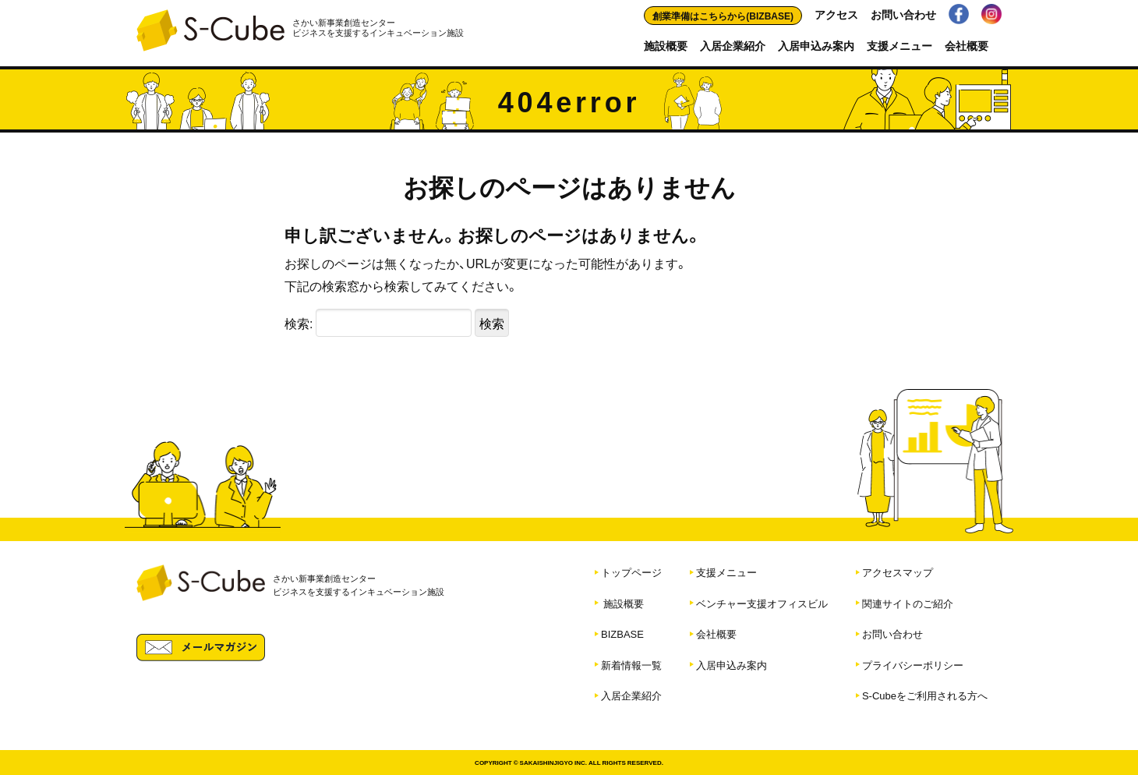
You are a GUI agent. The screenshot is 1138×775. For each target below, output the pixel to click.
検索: (298, 322)
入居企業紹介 (732, 45)
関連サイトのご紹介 (907, 603)
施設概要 (665, 45)
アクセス (836, 14)
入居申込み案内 (816, 45)
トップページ (631, 571)
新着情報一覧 (631, 664)
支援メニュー (899, 45)
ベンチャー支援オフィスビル (762, 603)
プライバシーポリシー (912, 664)
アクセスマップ (897, 571)
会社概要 (966, 45)
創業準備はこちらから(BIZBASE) (722, 16)
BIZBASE (622, 633)
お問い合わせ (903, 14)
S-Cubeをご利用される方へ (925, 695)
